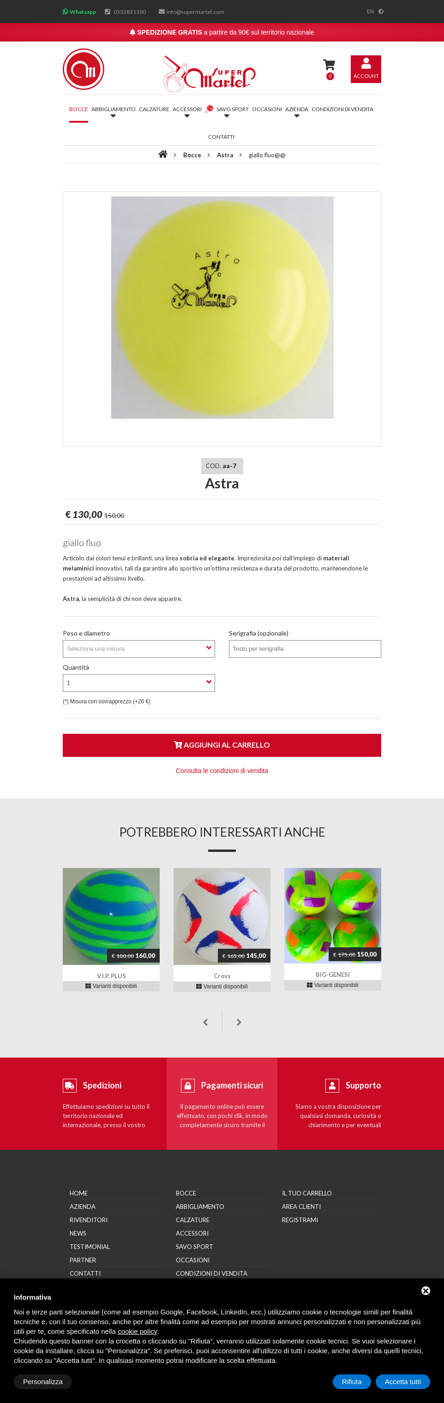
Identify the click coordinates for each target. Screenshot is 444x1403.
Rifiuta (352, 1381)
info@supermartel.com (195, 11)
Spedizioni (102, 1085)
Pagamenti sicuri (232, 1085)
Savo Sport (194, 1246)
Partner (83, 1260)
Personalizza (43, 1381)
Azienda (83, 1206)
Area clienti (301, 1206)
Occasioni (267, 109)
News (78, 1233)
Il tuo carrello (307, 1193)
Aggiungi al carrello (222, 744)
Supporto (363, 1085)
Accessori (192, 1233)
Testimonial (90, 1246)
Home (79, 1193)
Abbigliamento (200, 1206)
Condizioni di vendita (342, 109)
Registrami (300, 1220)
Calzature (154, 109)
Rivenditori (89, 1220)
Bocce (78, 109)
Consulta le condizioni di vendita (222, 770)
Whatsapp (83, 11)
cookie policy (137, 1331)
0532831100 (130, 11)
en (370, 11)
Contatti (221, 136)
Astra (225, 155)
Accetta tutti (403, 1381)
